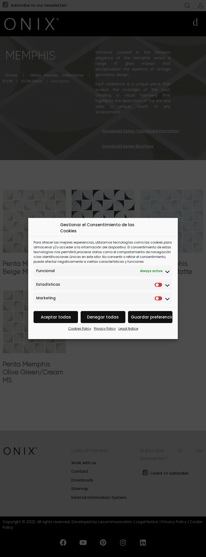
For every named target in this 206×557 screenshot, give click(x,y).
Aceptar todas (56, 317)
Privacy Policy (105, 328)
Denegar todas (103, 317)
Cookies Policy (79, 328)
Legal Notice (128, 328)
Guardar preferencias (151, 317)
